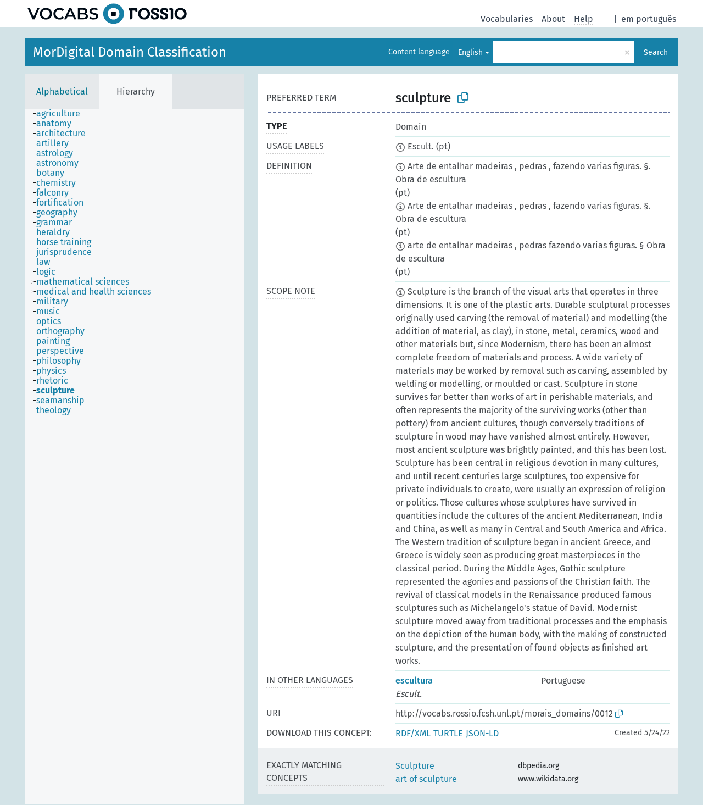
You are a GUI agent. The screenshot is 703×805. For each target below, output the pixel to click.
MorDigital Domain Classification (129, 52)
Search (656, 52)
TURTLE (448, 733)
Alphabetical (62, 91)
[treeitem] (63, 114)
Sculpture (414, 765)
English (470, 52)
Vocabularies (507, 19)
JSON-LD (482, 733)
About (553, 19)
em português (648, 19)
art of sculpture (426, 779)
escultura (414, 680)
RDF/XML (413, 733)
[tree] (134, 456)
